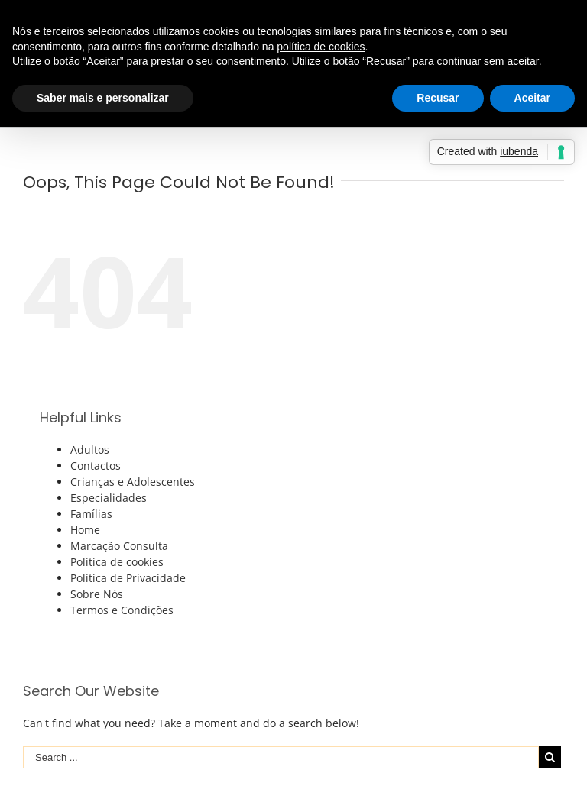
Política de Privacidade (128, 578)
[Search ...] (281, 757)
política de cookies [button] (321, 46)
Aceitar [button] (532, 98)
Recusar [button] (438, 98)
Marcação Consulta (119, 546)
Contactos (95, 465)
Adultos (89, 449)
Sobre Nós (96, 594)
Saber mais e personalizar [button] (103, 98)
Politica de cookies (117, 562)
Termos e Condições (122, 610)
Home (85, 529)
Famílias (91, 513)
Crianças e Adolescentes (132, 481)
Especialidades (108, 497)
